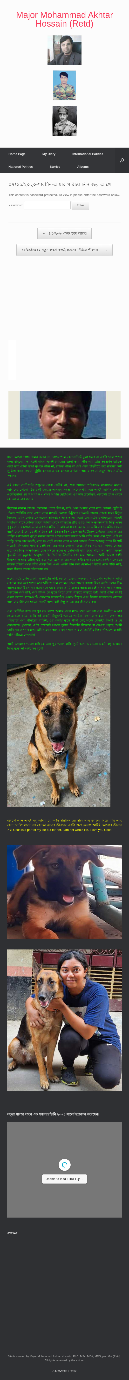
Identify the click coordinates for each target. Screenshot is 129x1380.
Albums (83, 166)
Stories (55, 166)
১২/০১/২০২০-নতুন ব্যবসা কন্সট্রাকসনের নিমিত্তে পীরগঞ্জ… (64, 250)
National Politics (20, 166)
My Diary (48, 154)
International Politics (87, 154)
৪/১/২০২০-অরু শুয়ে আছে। (64, 233)
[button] (122, 160)
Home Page (17, 154)
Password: (39, 205)
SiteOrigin (61, 1370)
